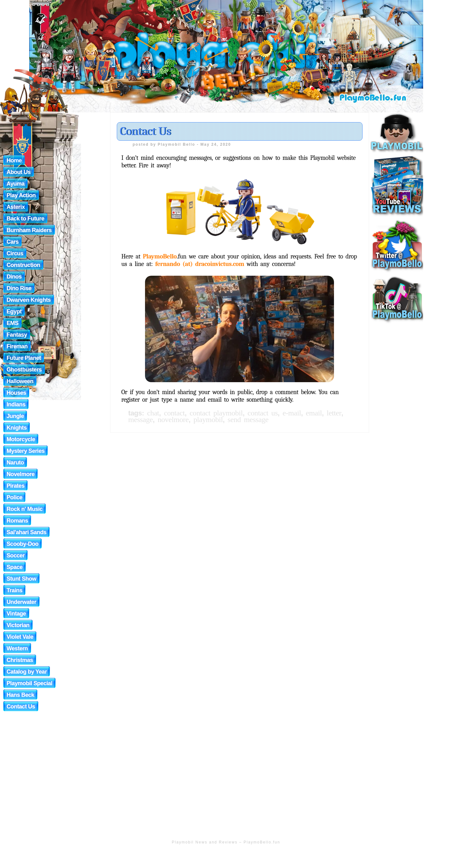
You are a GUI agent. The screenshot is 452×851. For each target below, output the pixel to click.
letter (334, 413)
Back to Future (25, 218)
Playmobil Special (29, 683)
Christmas (20, 660)
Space (15, 567)
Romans (17, 521)
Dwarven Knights (29, 300)
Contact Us (145, 131)
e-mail (291, 413)
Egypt (14, 311)
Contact (174, 413)
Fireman (17, 346)
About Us (19, 172)
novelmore (173, 419)
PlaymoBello (160, 256)
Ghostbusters (24, 369)
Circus (15, 253)
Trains (14, 590)
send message (248, 419)
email (314, 413)
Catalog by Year (27, 672)
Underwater (21, 602)
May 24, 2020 (216, 144)
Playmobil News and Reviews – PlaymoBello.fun (226, 842)
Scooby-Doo (23, 544)
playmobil (208, 419)
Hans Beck (20, 695)
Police (14, 497)
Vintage (16, 613)
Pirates (15, 486)
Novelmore (21, 474)
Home (14, 160)
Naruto (15, 462)
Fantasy (17, 335)
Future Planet (24, 358)
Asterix (16, 207)
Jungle (15, 416)
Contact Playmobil (216, 413)
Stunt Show (21, 579)
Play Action (21, 195)
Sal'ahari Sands (26, 532)
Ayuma (15, 184)
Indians (16, 404)
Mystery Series (26, 451)
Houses (16, 393)
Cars (13, 242)
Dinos (14, 277)
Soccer (15, 555)
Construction (23, 265)
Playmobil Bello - (179, 144)
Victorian (18, 625)
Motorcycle (21, 439)
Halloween (20, 381)
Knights (17, 428)
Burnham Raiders (29, 230)
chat (153, 413)
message (140, 419)
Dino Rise (19, 288)
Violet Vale (20, 637)
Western (17, 648)
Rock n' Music (25, 509)
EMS (13, 323)
